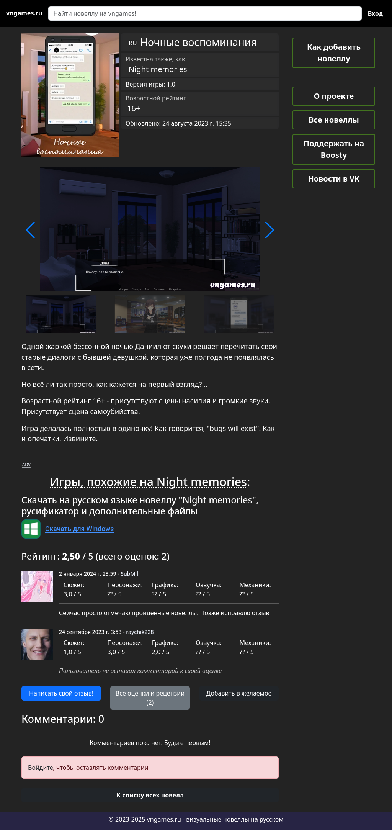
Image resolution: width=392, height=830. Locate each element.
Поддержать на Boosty (334, 149)
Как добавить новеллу (334, 53)
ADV (26, 464)
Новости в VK (334, 179)
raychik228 (140, 631)
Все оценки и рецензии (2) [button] (150, 698)
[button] (30, 230)
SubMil (129, 573)
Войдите (40, 767)
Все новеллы (334, 120)
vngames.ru (164, 819)
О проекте (334, 96)
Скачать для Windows (79, 529)
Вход (375, 13)
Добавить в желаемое (238, 693)
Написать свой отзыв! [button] (61, 693)
